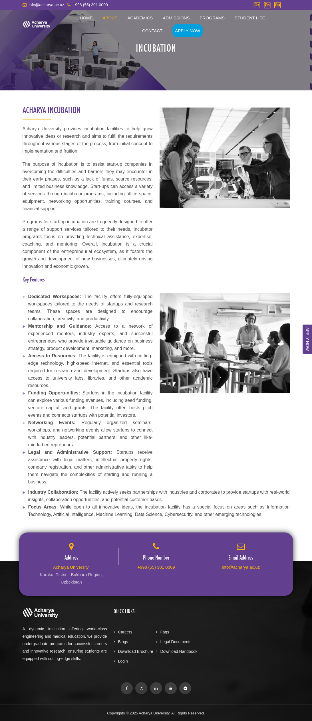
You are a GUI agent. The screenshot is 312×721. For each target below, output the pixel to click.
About (109, 17)
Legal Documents (173, 641)
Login (121, 661)
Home (86, 17)
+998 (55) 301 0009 (156, 567)
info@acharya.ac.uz (241, 567)
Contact (152, 30)
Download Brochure (133, 651)
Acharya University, (71, 567)
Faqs (162, 632)
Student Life (250, 17)
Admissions (176, 17)
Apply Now (187, 30)
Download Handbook (176, 651)
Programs (212, 17)
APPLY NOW (307, 339)
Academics (140, 17)
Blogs (121, 641)
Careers (123, 632)
